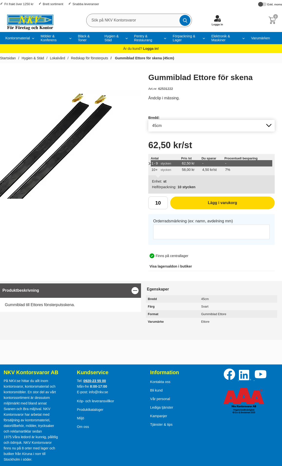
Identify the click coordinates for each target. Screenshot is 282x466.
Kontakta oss (160, 382)
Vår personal (160, 399)
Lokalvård (57, 58)
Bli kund (156, 390)
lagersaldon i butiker (171, 266)
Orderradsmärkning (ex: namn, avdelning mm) (193, 221)
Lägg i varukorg (203, 204)
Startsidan (8, 58)
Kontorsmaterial (17, 38)
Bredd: (154, 118)
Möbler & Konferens (49, 38)
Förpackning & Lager (184, 38)
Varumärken (260, 38)
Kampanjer (158, 416)
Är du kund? (141, 49)
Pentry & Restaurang (143, 38)
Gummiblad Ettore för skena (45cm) (144, 58)
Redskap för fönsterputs (89, 58)
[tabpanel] (70, 297)
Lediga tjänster (161, 407)
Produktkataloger (90, 410)
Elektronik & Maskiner (220, 38)
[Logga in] (217, 20)
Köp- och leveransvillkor (95, 401)
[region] (70, 290)
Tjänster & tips (161, 424)
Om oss (83, 427)
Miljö (80, 418)
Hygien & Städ (111, 38)
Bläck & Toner (84, 38)
